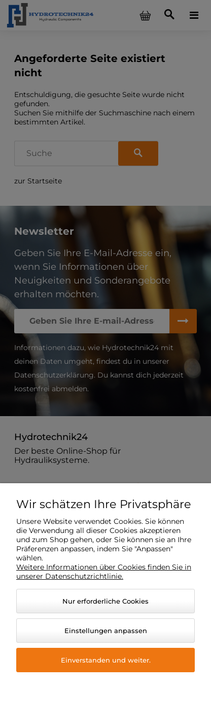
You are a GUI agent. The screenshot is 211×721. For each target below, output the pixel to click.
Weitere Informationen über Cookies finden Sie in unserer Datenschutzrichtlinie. (103, 571)
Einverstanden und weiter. (106, 660)
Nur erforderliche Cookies (105, 601)
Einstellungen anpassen (105, 630)
